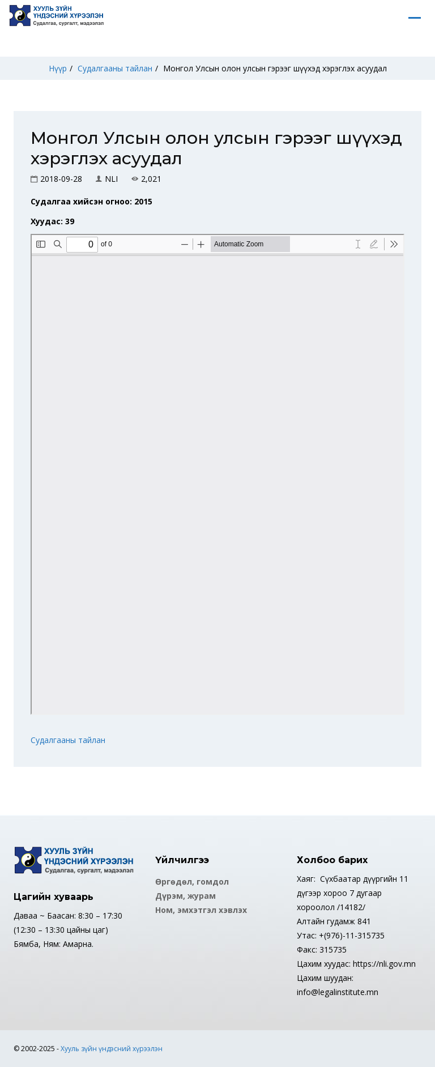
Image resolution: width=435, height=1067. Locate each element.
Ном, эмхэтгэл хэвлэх (201, 909)
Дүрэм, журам (185, 895)
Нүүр (58, 68)
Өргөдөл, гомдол (192, 881)
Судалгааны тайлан (115, 68)
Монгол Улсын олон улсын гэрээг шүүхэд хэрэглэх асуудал (275, 68)
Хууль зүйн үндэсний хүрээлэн (112, 1048)
